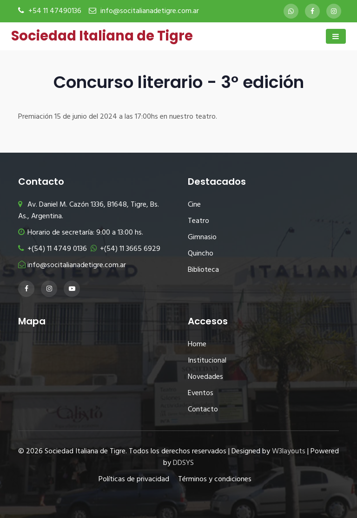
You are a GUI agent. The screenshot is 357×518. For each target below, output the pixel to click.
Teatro (198, 221)
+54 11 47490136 (54, 11)
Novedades (205, 377)
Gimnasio (202, 237)
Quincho (200, 254)
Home (197, 344)
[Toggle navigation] (336, 36)
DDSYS (183, 463)
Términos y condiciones (214, 479)
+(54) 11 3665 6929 (125, 249)
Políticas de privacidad (134, 479)
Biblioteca (203, 270)
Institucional (207, 361)
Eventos (200, 393)
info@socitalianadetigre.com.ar (149, 11)
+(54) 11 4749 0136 (52, 249)
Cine (194, 205)
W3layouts (288, 451)
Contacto (203, 410)
